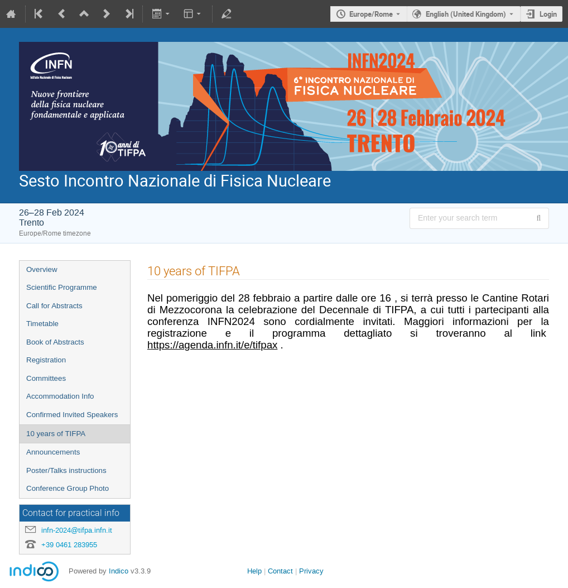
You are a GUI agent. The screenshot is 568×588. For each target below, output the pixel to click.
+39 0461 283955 (69, 544)
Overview (41, 269)
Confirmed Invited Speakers (72, 414)
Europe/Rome (371, 14)
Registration (46, 360)
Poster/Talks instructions (66, 470)
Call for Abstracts (54, 306)
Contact (280, 571)
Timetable (42, 323)
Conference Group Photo (67, 488)
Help (254, 571)
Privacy (311, 571)
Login (548, 14)
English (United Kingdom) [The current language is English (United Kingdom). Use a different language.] (466, 14)
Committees (46, 378)
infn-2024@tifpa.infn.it (76, 530)
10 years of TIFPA (55, 433)
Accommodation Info (60, 396)
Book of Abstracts (55, 342)
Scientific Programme (61, 287)
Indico (118, 571)
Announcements (53, 452)
